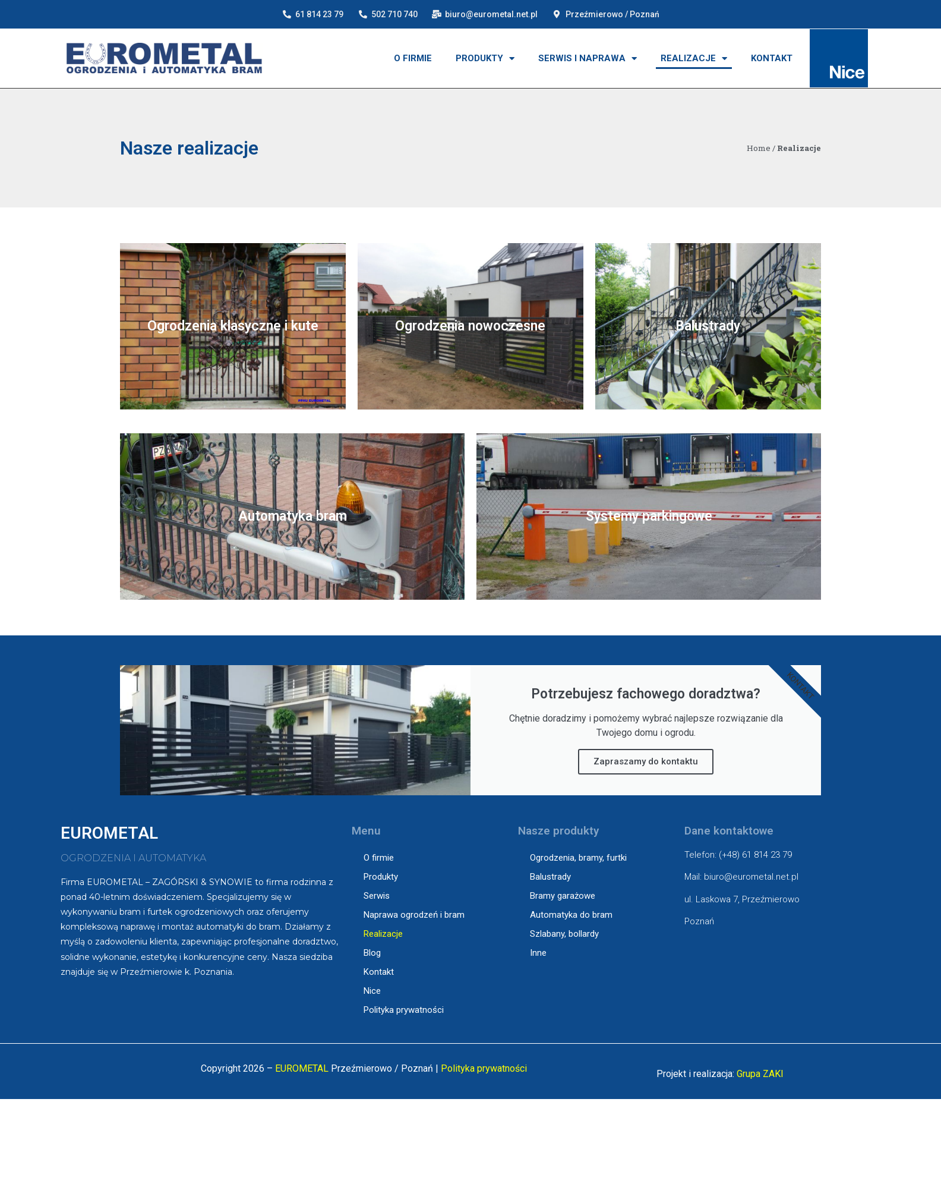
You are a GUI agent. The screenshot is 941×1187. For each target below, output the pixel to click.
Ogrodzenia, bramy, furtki (578, 857)
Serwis (377, 895)
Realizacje (694, 58)
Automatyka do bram (571, 914)
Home (759, 148)
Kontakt (771, 58)
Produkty (485, 58)
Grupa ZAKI (760, 1073)
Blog (372, 952)
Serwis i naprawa (587, 58)
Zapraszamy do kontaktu (645, 761)
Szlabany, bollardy (564, 933)
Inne (538, 952)
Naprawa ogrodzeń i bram (414, 914)
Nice (372, 991)
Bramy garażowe (562, 895)
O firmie (413, 58)
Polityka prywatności (404, 1010)
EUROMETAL (302, 1068)
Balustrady (550, 876)
